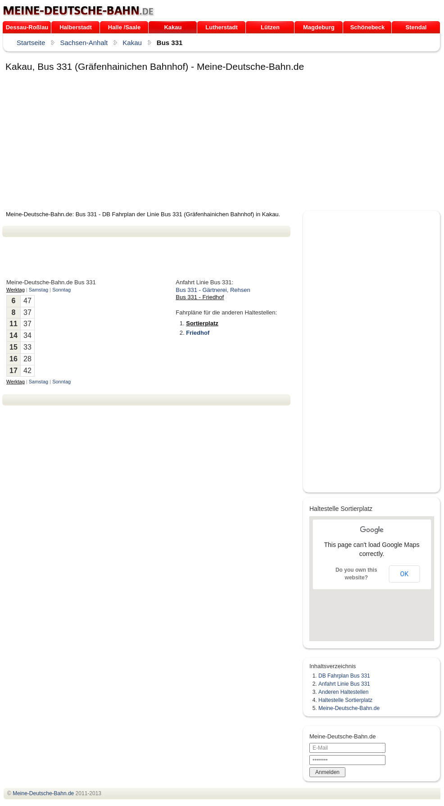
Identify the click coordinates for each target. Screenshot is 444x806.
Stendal (416, 27)
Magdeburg (319, 27)
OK (404, 574)
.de (78, 11)
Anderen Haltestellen (343, 692)
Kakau (172, 27)
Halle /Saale (124, 27)
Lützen (270, 27)
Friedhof (197, 332)
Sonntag (61, 289)
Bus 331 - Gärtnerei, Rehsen (213, 290)
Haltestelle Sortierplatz (345, 700)
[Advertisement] (155, 143)
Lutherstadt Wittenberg (221, 28)
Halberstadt (75, 27)
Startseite (31, 42)
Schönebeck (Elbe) (367, 28)
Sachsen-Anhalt (84, 42)
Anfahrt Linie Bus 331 (344, 684)
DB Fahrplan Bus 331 (344, 676)
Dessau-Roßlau (27, 27)
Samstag (38, 289)
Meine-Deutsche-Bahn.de (349, 708)
